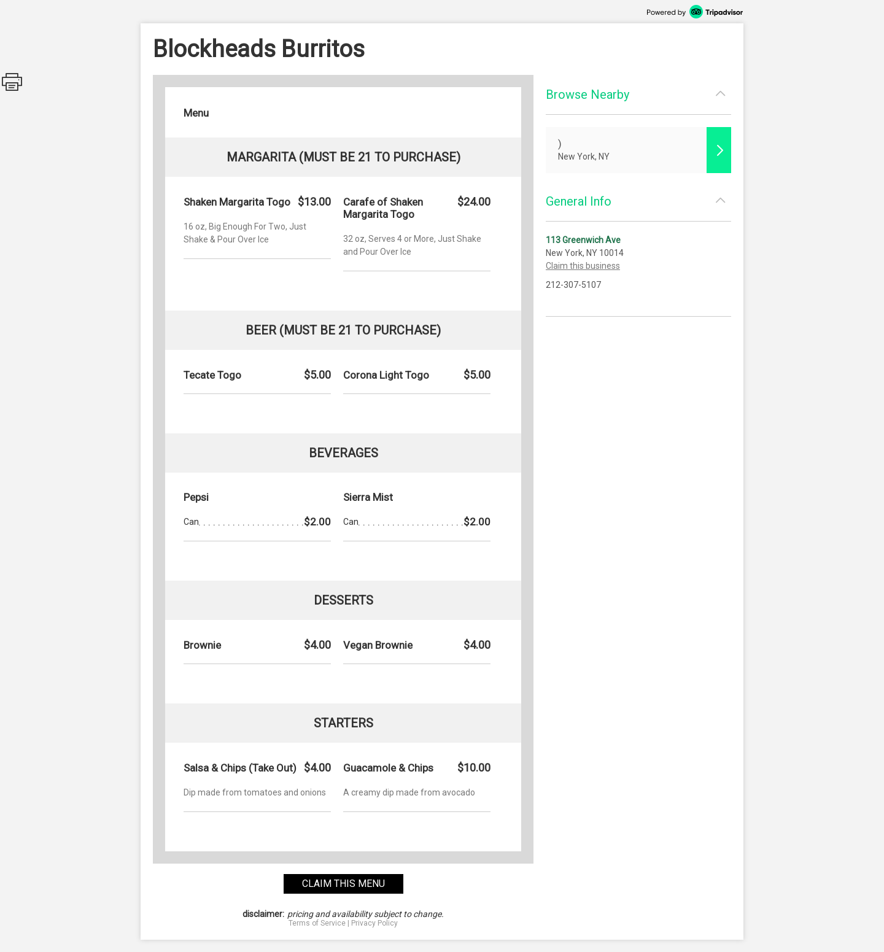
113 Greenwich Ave (583, 240)
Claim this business (583, 266)
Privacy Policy (374, 923)
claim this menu (343, 883)
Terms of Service (317, 923)
